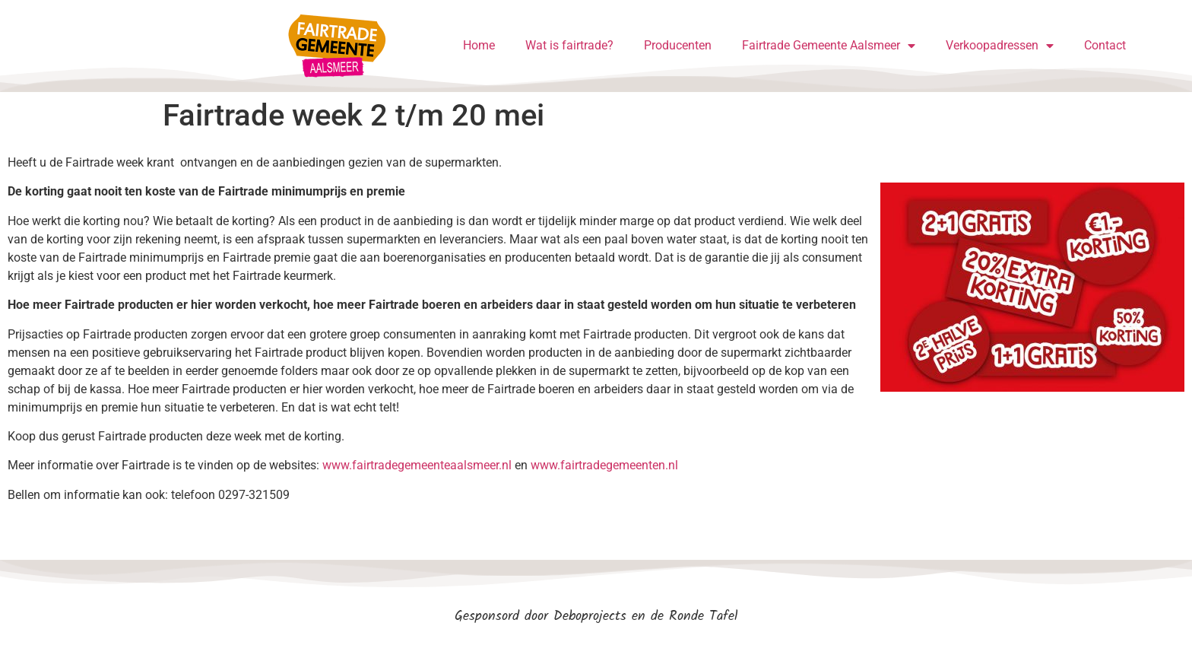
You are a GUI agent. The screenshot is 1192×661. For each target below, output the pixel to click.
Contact (1105, 45)
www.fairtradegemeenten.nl (604, 465)
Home (479, 45)
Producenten (678, 45)
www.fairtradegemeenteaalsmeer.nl (417, 465)
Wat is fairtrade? (569, 45)
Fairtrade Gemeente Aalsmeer (828, 45)
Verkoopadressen (1000, 45)
